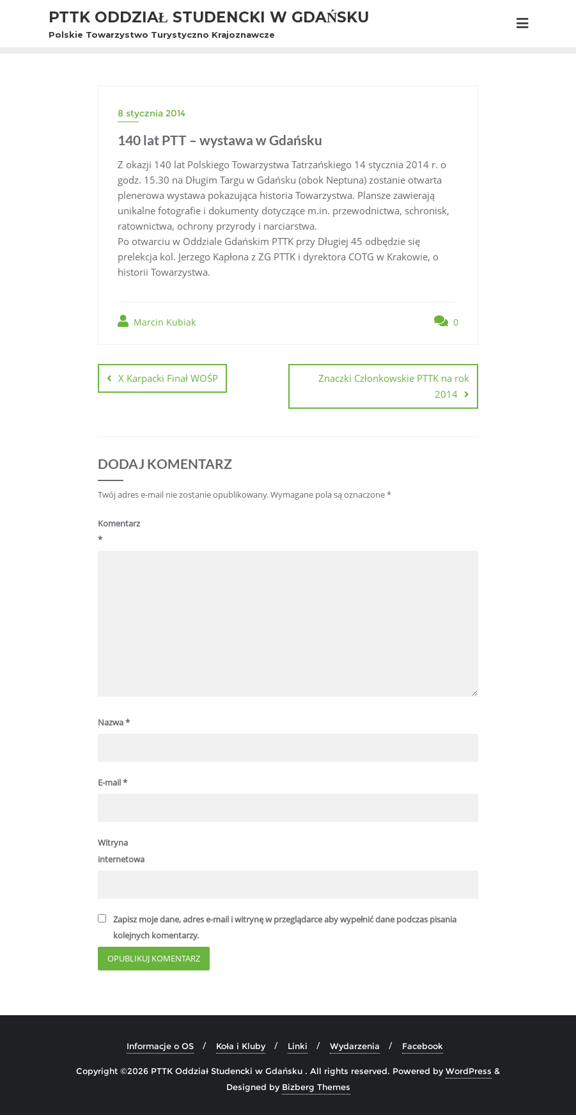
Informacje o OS (160, 1046)
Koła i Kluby (240, 1046)
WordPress (469, 1071)
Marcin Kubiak (157, 321)
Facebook (422, 1046)
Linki (297, 1046)
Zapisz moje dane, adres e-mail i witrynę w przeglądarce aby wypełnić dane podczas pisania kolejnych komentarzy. (284, 927)
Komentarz (119, 531)
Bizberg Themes (316, 1087)
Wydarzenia (355, 1046)
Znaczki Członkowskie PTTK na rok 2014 (393, 386)
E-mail (112, 782)
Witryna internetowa (120, 850)
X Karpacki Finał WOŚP (168, 378)
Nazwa (114, 722)
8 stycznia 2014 (151, 113)
